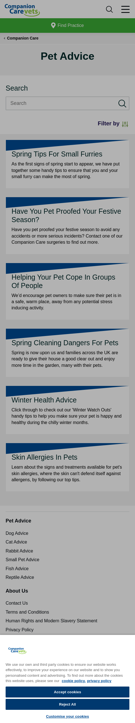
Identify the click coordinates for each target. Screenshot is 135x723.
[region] (67, 678)
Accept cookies (67, 692)
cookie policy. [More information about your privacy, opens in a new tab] (74, 681)
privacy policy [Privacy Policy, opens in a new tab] (99, 681)
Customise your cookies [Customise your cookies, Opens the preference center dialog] (67, 716)
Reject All (67, 704)
